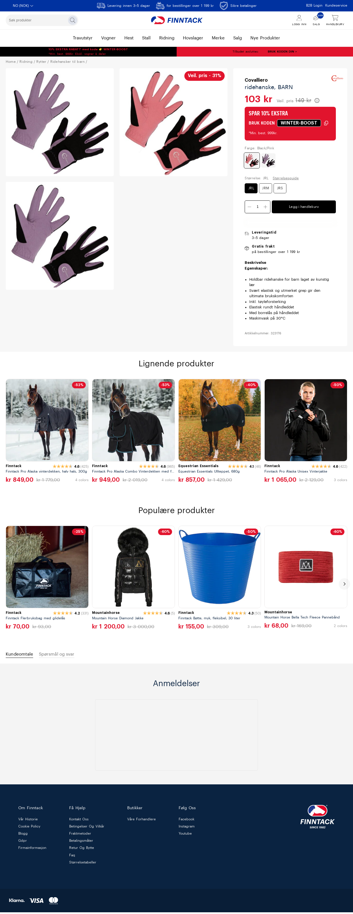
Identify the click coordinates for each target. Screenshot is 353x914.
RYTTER (41, 61)
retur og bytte (81, 849)
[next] (344, 437)
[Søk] (72, 20)
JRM (265, 188)
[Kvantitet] (257, 206)
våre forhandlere (141, 821)
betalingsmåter (81, 842)
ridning (166, 38)
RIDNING (26, 61)
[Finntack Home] (176, 20)
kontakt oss (79, 821)
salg (237, 38)
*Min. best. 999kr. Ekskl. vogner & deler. (88, 51)
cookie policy (29, 828)
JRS (280, 188)
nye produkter (265, 38)
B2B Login (314, 5)
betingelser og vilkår (86, 828)
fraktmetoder (80, 835)
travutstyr (83, 38)
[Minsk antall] (249, 206)
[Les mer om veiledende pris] (317, 101)
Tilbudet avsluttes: (229, 51)
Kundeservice (336, 5)
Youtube (185, 835)
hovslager (193, 38)
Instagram (187, 828)
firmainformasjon (32, 849)
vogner (108, 38)
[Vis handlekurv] (335, 20)
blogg (23, 835)
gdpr (22, 842)
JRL (251, 188)
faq (72, 857)
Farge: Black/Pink (259, 148)
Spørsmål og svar (65, 655)
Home (11, 61)
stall (146, 38)
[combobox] (42, 20)
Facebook (186, 821)
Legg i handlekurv (304, 206)
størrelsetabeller (82, 864)
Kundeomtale (22, 655)
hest (128, 38)
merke (218, 38)
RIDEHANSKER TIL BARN (67, 61)
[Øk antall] (265, 206)
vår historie (28, 821)
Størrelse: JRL (256, 178)
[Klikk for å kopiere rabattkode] (303, 123)
